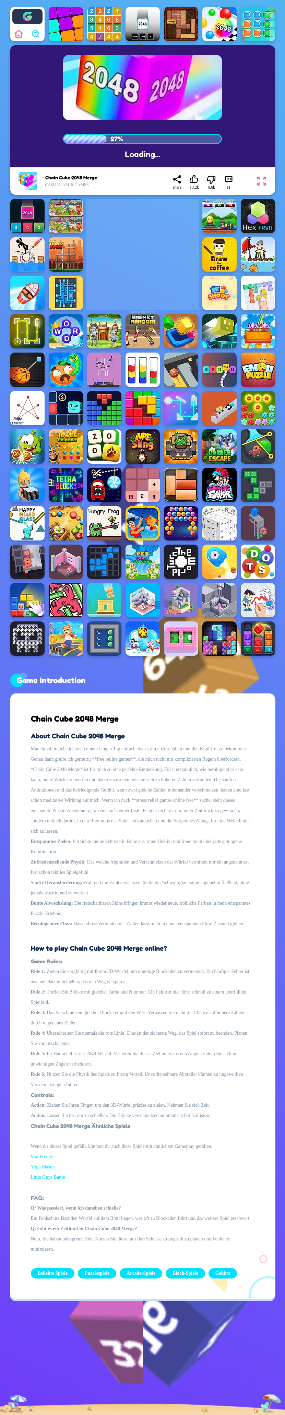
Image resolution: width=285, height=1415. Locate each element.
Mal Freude (42, 1156)
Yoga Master (43, 1166)
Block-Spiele (185, 1273)
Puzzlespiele (97, 1273)
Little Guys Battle (48, 1177)
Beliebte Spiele (53, 1273)
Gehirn (222, 1273)
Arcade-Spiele (141, 1273)
